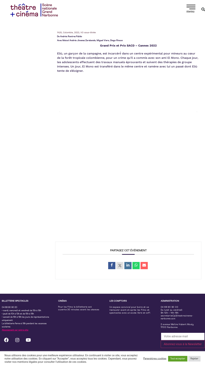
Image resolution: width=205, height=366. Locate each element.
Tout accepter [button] (177, 359)
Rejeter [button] (194, 359)
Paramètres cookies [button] (154, 358)
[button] (191, 9)
